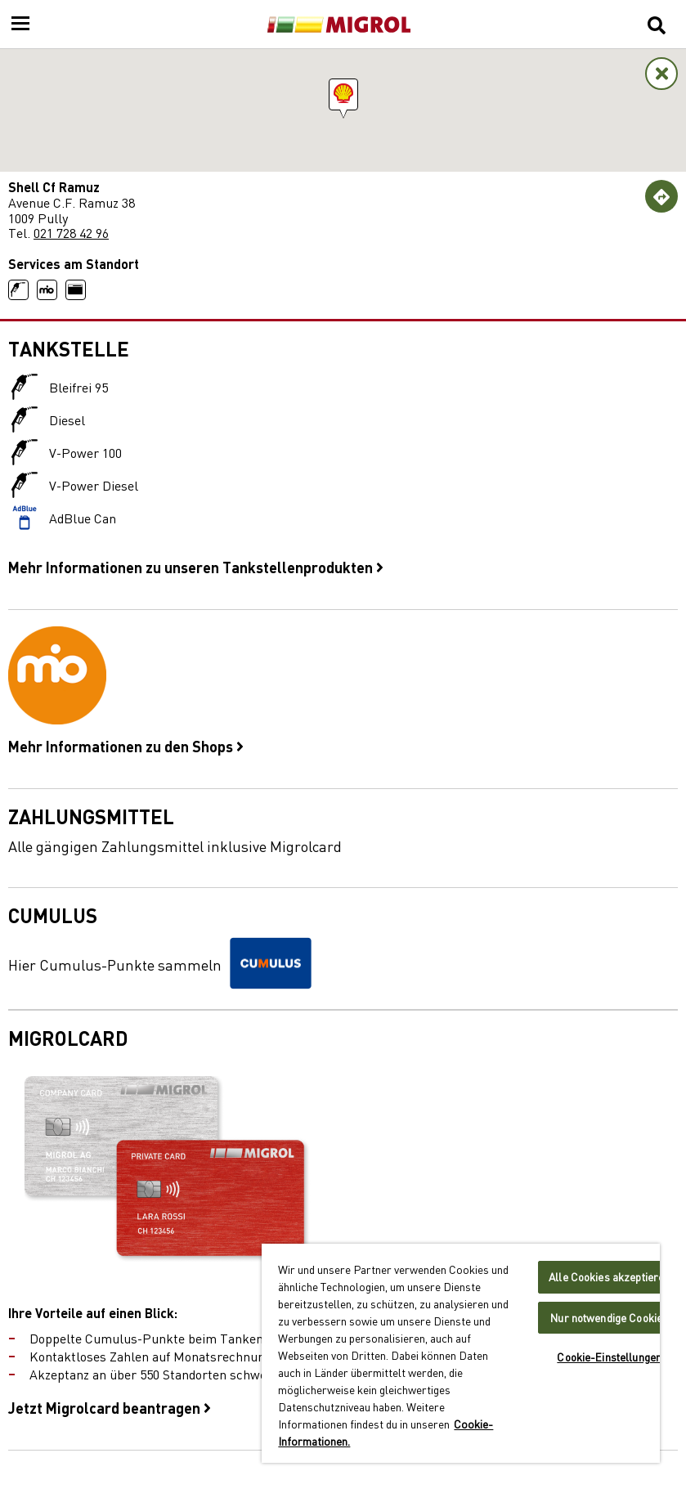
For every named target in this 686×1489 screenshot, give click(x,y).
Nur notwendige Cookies (609, 1317)
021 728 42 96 (71, 232)
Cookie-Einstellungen (609, 1357)
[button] (343, 94)
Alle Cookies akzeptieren (609, 1277)
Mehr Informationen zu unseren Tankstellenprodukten (195, 566)
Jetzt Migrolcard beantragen (109, 1407)
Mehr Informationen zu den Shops (126, 745)
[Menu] (20, 24)
